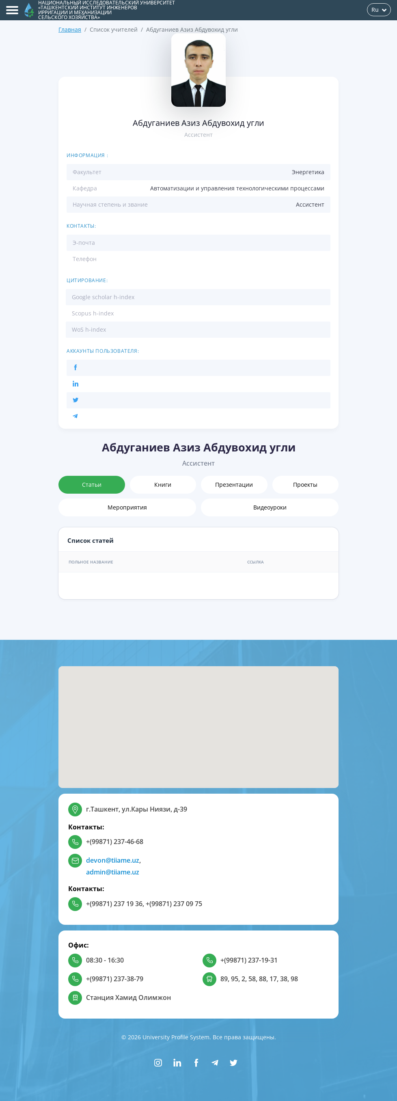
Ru (378, 9)
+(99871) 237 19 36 (114, 903)
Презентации (234, 484)
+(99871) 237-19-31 (249, 960)
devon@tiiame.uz (112, 860)
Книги (162, 484)
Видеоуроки (270, 507)
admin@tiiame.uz (112, 872)
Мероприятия (127, 507)
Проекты (305, 484)
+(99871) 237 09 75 (174, 903)
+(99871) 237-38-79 (114, 978)
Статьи (91, 484)
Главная (69, 29)
